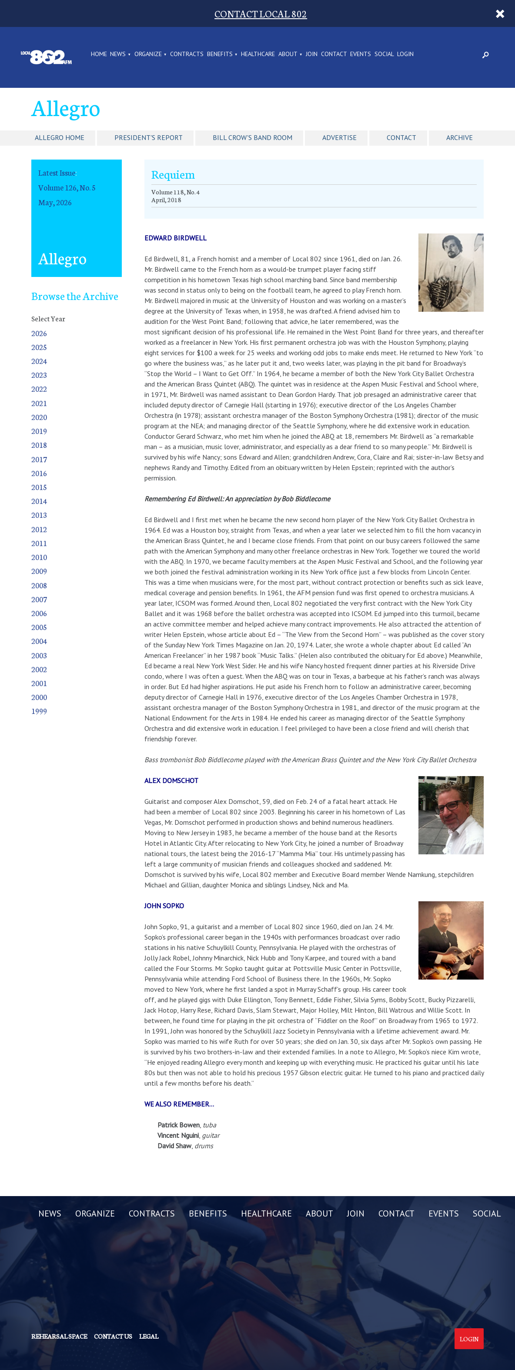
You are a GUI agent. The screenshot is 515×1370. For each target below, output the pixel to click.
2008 (39, 585)
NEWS (118, 54)
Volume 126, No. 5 (67, 187)
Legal (148, 1336)
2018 (39, 444)
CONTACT (334, 54)
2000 (39, 696)
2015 (39, 486)
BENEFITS (220, 54)
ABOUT (288, 54)
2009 (39, 570)
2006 (39, 612)
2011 (39, 542)
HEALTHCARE (258, 54)
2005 (39, 626)
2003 (39, 655)
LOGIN (405, 54)
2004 (39, 640)
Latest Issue (56, 172)
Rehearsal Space (59, 1336)
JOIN (312, 54)
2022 (39, 388)
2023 (39, 374)
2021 (39, 402)
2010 (39, 556)
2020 (39, 416)
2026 (39, 332)
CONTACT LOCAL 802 (260, 13)
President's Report (148, 137)
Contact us (113, 1336)
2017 (39, 458)
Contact (401, 137)
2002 (39, 668)
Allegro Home (59, 137)
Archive (459, 137)
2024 (39, 360)
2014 (39, 500)
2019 (39, 430)
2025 (39, 346)
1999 (39, 710)
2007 (39, 598)
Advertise (339, 137)
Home (99, 54)
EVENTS (360, 54)
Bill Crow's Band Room (252, 137)
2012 (39, 528)
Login (469, 1338)
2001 (39, 682)
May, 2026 (55, 202)
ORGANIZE (148, 54)
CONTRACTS (187, 54)
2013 (39, 514)
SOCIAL (384, 54)
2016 (39, 472)
